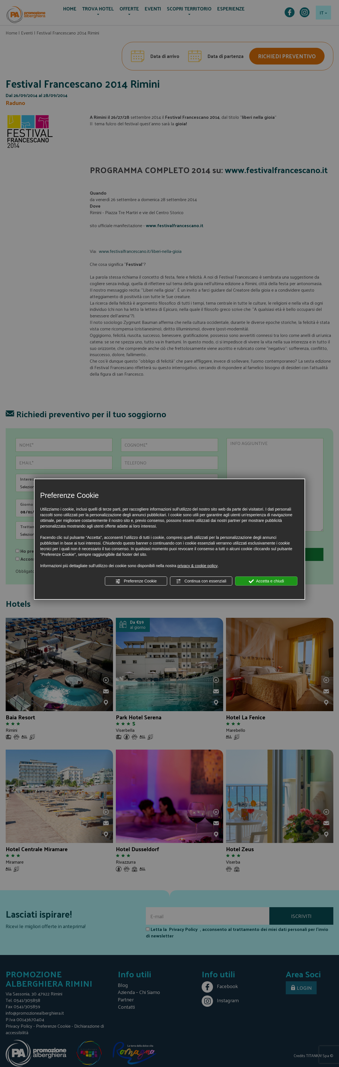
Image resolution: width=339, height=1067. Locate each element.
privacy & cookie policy (198, 565)
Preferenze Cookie (136, 581)
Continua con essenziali (201, 581)
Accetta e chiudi (266, 581)
